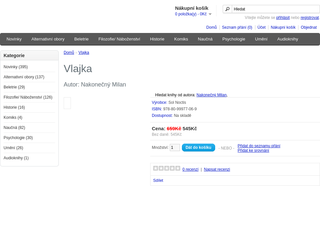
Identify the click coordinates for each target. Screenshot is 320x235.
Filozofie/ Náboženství (119, 39)
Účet (262, 27)
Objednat (309, 27)
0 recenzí (191, 169)
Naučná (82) (14, 127)
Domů (211, 27)
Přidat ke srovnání (253, 150)
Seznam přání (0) (237, 27)
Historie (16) (14, 107)
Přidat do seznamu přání (259, 146)
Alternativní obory (47, 39)
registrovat (310, 17)
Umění (261, 39)
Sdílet (158, 180)
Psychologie (233, 39)
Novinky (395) (16, 67)
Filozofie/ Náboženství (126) (28, 97)
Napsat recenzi (217, 169)
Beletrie (81, 39)
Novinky (14, 39)
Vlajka (83, 52)
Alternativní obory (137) (24, 77)
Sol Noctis (177, 102)
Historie (157, 39)
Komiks (181, 39)
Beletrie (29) (14, 87)
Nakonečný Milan (212, 95)
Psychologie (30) (18, 137)
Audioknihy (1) (16, 158)
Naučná (205, 39)
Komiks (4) (13, 117)
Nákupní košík (283, 27)
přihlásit (283, 17)
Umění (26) (13, 148)
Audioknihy (287, 39)
